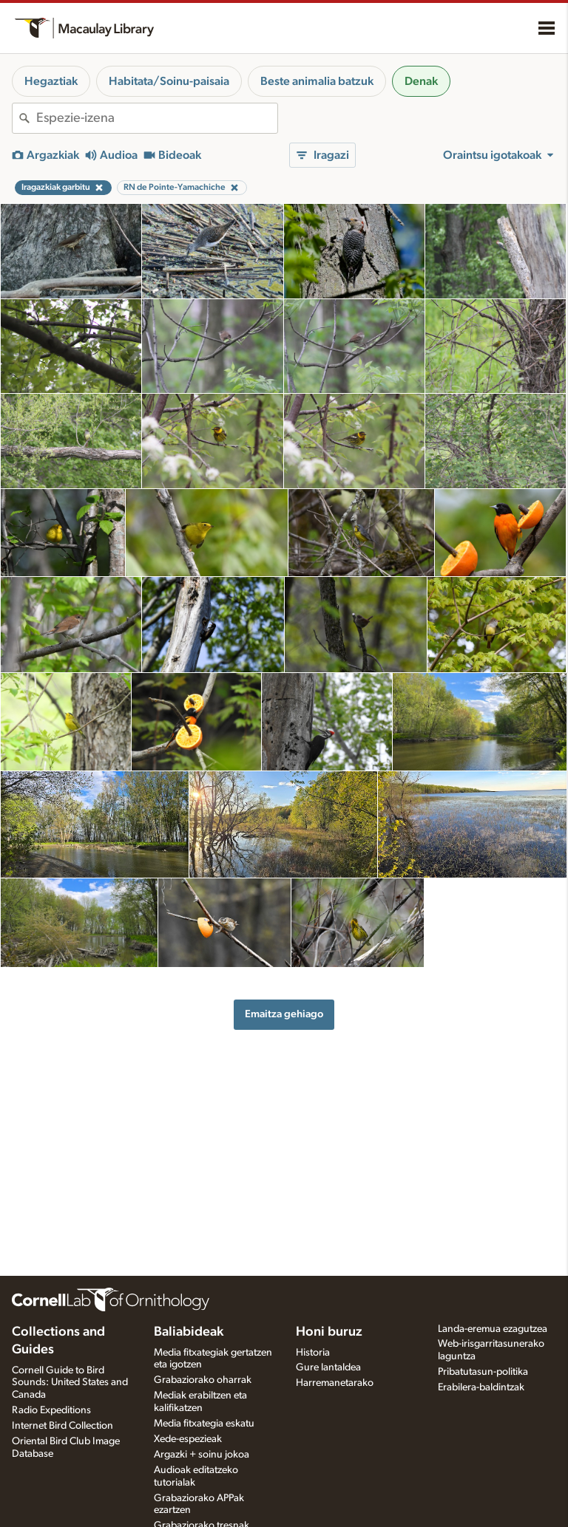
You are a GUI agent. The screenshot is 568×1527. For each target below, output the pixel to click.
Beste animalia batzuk (316, 81)
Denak (421, 81)
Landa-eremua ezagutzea (492, 1329)
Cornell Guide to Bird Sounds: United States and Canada (70, 1383)
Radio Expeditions (51, 1410)
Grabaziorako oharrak (202, 1380)
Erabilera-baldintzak (481, 1387)
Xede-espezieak (188, 1439)
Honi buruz (329, 1332)
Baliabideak (188, 1332)
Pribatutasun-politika (483, 1372)
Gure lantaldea (328, 1367)
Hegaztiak (51, 81)
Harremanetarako (334, 1383)
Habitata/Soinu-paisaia (169, 81)
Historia (313, 1352)
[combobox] (156, 118)
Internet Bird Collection (62, 1426)
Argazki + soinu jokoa (201, 1454)
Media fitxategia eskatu (204, 1423)
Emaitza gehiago (284, 1013)
